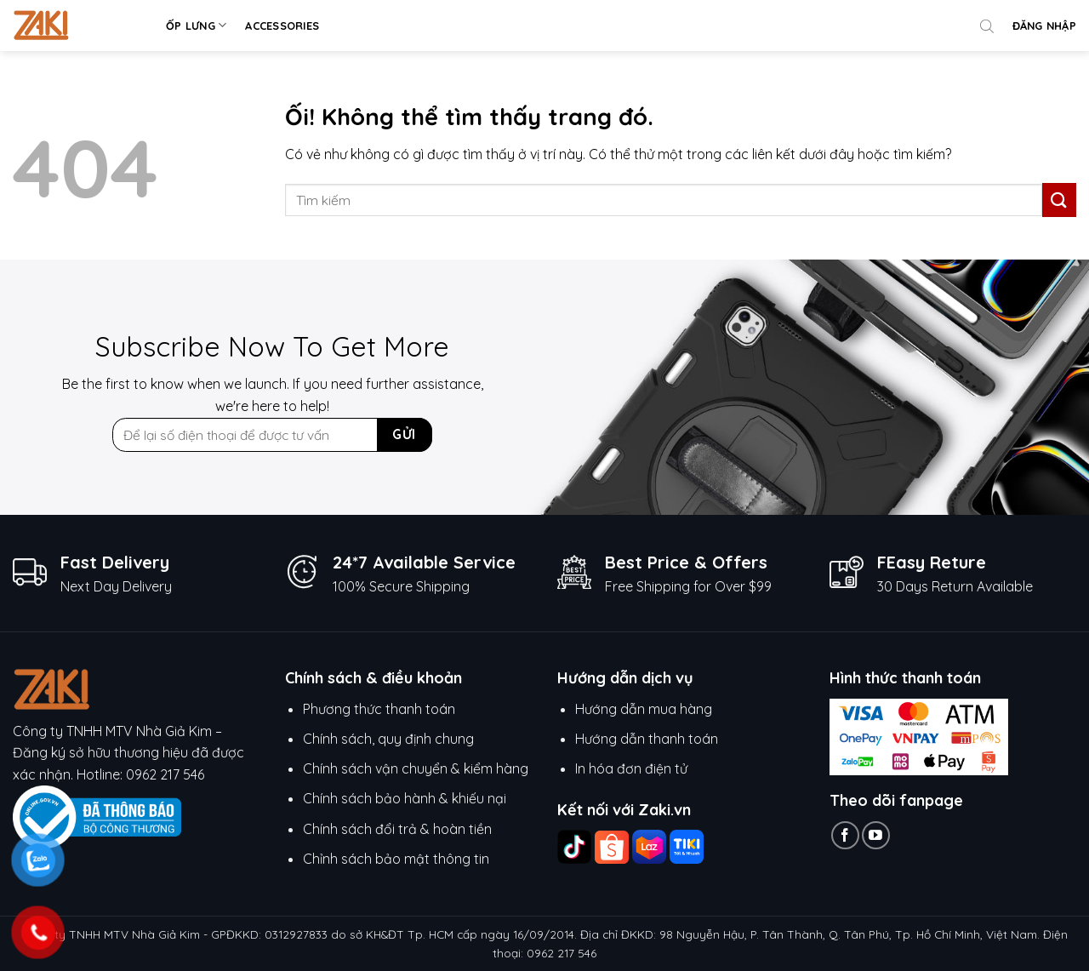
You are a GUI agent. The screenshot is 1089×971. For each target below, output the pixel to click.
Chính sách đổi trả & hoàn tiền (397, 828)
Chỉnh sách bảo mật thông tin (396, 858)
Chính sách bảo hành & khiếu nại (404, 798)
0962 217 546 (165, 774)
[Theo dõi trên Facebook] (845, 835)
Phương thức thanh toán (379, 708)
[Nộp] (1059, 199)
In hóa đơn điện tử (631, 768)
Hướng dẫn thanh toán (646, 738)
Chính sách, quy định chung (388, 738)
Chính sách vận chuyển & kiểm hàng (415, 768)
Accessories (282, 25)
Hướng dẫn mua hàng (645, 708)
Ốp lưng (196, 25)
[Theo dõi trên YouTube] (876, 835)
